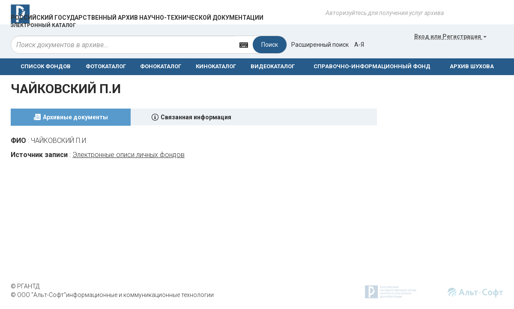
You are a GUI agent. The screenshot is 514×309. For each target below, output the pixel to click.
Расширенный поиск (320, 44)
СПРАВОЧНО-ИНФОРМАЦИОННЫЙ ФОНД (372, 66)
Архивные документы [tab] (75, 117)
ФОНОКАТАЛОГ (160, 66)
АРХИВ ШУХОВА (472, 66)
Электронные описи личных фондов (128, 155)
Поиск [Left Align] (269, 44)
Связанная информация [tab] (196, 117)
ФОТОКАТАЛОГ (106, 66)
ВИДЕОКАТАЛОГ (273, 66)
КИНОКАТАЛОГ (216, 66)
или (450, 36)
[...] (123, 44)
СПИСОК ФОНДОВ (46, 66)
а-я (359, 44)
